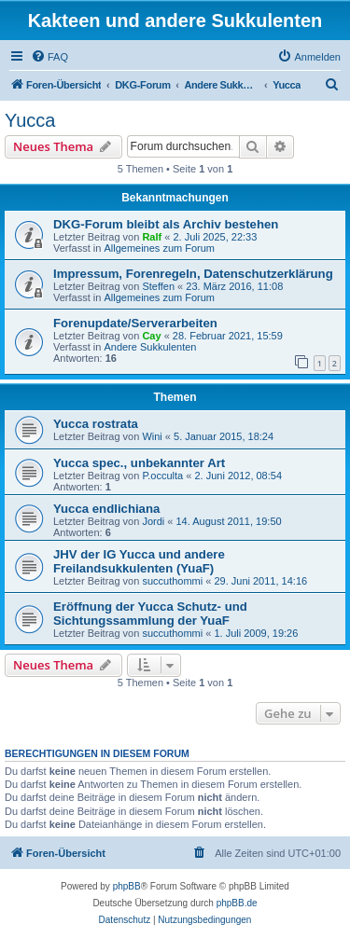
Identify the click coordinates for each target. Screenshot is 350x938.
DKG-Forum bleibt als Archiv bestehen (165, 224)
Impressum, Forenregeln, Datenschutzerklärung (193, 274)
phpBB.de (237, 903)
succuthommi (172, 580)
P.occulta (162, 475)
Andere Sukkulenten (150, 346)
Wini (151, 436)
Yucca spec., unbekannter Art (139, 463)
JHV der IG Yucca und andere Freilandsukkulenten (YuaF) (139, 561)
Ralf (151, 236)
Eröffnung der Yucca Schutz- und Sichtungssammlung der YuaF (150, 614)
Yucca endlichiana (106, 509)
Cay (151, 335)
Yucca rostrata (95, 424)
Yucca (30, 120)
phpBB (127, 886)
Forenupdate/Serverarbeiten (135, 323)
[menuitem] (49, 57)
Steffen (158, 286)
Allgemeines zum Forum (159, 248)
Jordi (153, 521)
